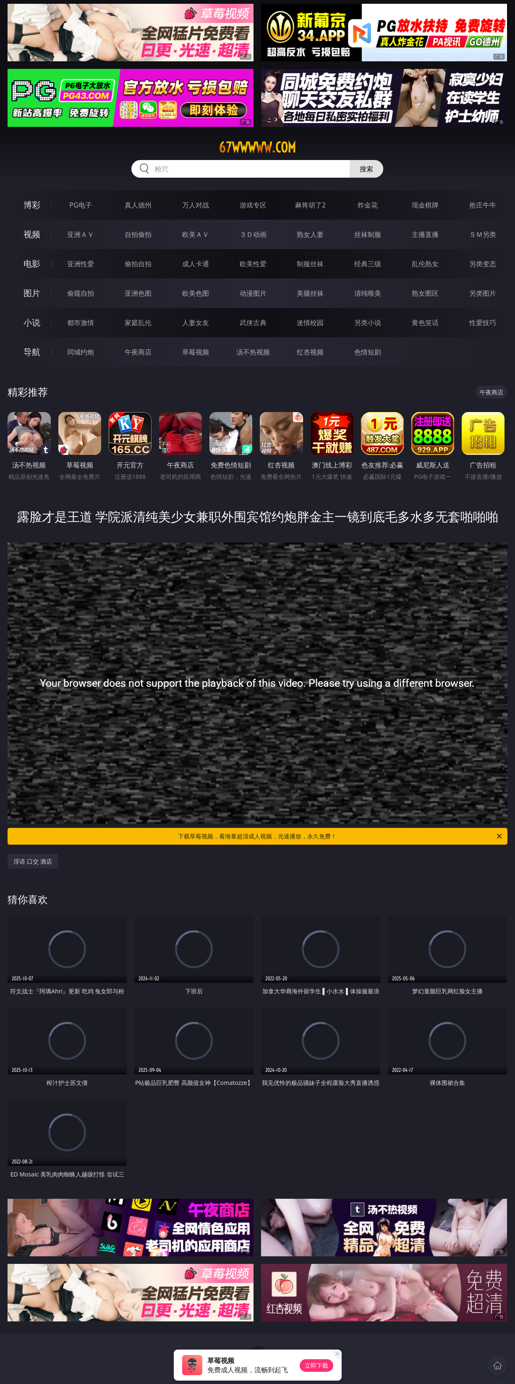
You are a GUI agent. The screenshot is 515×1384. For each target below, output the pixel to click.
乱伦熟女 (425, 263)
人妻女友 (195, 322)
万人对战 (195, 205)
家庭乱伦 (138, 322)
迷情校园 (310, 322)
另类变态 (482, 263)
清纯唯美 (367, 293)
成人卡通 (195, 263)
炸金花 (368, 205)
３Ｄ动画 (253, 234)
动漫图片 (253, 293)
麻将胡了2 (310, 205)
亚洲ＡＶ (80, 234)
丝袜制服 (367, 234)
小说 (32, 322)
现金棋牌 (425, 205)
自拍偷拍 (138, 234)
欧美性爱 (253, 263)
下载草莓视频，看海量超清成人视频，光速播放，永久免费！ (340, 836)
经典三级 (367, 263)
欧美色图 (195, 293)
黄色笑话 (425, 322)
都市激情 (80, 322)
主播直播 (425, 234)
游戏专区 (253, 205)
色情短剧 (367, 352)
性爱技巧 (482, 322)
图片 (32, 293)
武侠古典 (253, 322)
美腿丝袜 (310, 293)
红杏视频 (310, 352)
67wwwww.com (257, 147)
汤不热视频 (253, 352)
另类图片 (482, 293)
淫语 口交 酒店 (32, 861)
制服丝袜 (310, 263)
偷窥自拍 (80, 293)
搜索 (366, 168)
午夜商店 (138, 352)
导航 (32, 351)
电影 (32, 263)
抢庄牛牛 (482, 205)
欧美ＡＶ (195, 234)
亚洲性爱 (80, 263)
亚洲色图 (138, 293)
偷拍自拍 (138, 263)
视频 (32, 234)
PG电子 (80, 205)
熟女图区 (425, 293)
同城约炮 (80, 352)
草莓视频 (195, 352)
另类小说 (367, 322)
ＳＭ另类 (482, 234)
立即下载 (316, 1365)
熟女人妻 (310, 234)
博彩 (32, 204)
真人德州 (138, 205)
